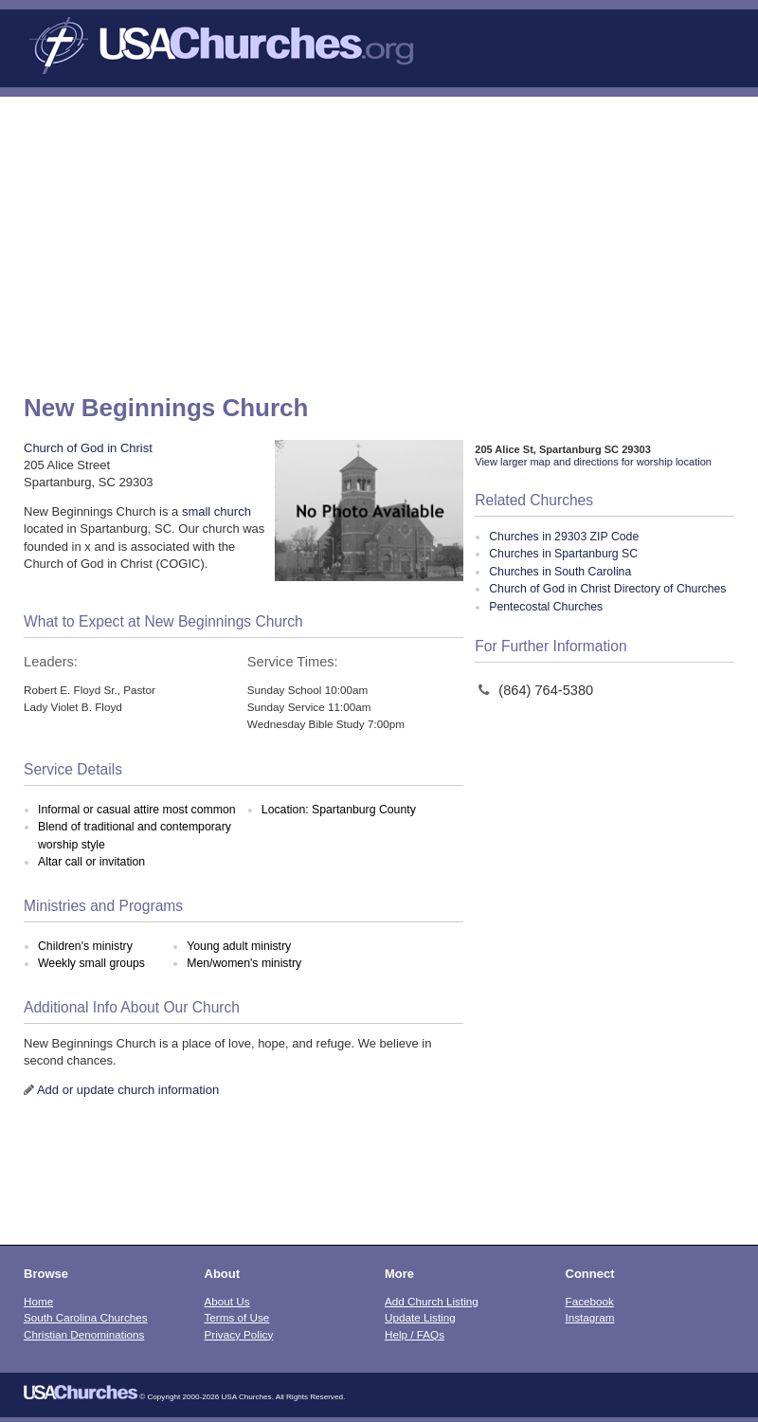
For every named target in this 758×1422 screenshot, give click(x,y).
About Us (227, 1301)
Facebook (590, 1301)
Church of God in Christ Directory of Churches (607, 588)
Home (38, 1301)
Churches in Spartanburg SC (563, 553)
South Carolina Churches (86, 1317)
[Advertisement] (379, 239)
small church (216, 511)
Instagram (590, 1317)
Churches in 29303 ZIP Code (564, 536)
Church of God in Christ (88, 448)
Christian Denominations (84, 1334)
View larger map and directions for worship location (593, 461)
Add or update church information (128, 1090)
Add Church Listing (431, 1301)
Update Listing (420, 1317)
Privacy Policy (239, 1334)
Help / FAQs (414, 1334)
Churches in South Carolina (560, 571)
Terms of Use (237, 1317)
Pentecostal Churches (546, 606)
